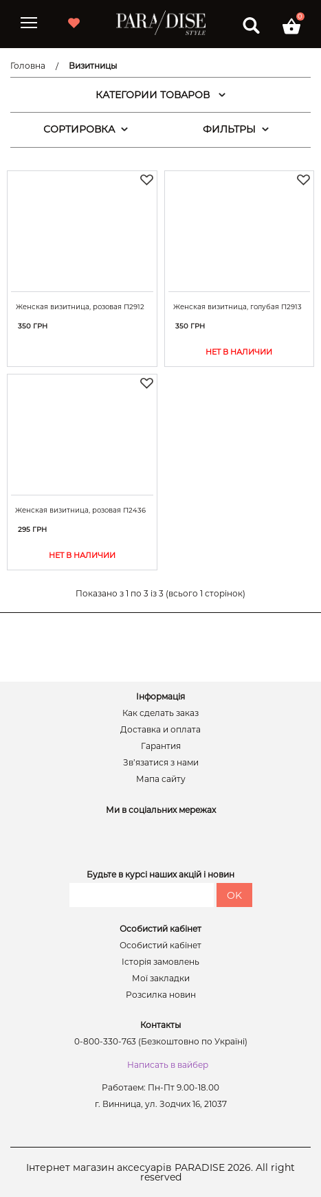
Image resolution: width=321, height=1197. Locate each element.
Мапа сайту (161, 779)
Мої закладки (161, 978)
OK (234, 895)
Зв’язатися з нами (161, 763)
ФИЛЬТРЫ (236, 129)
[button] (291, 26)
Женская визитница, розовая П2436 (80, 510)
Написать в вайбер (167, 1065)
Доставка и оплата (160, 730)
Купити (120, 326)
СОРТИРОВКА (85, 129)
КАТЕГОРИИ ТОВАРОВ (160, 95)
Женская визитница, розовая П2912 (80, 306)
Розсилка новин (161, 995)
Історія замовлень (160, 962)
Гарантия (161, 746)
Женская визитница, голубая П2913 (237, 306)
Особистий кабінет (160, 945)
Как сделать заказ (160, 713)
